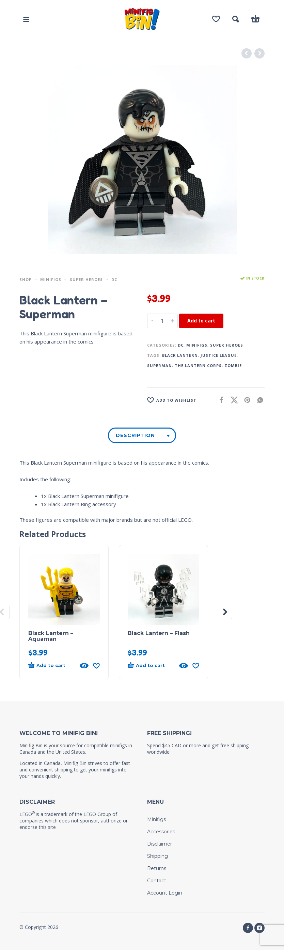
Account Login (164, 893)
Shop (25, 279)
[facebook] (248, 928)
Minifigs (50, 279)
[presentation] (225, 612)
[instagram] (259, 928)
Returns (156, 868)
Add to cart (201, 320)
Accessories (161, 832)
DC (114, 279)
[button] (26, 19)
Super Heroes (86, 279)
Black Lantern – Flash (159, 633)
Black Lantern (180, 355)
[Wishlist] (216, 19)
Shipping (157, 856)
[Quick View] (84, 665)
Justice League (219, 355)
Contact (156, 881)
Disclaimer (159, 844)
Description (135, 435)
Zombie (233, 365)
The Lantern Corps (198, 365)
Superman (159, 365)
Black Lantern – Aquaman (50, 636)
